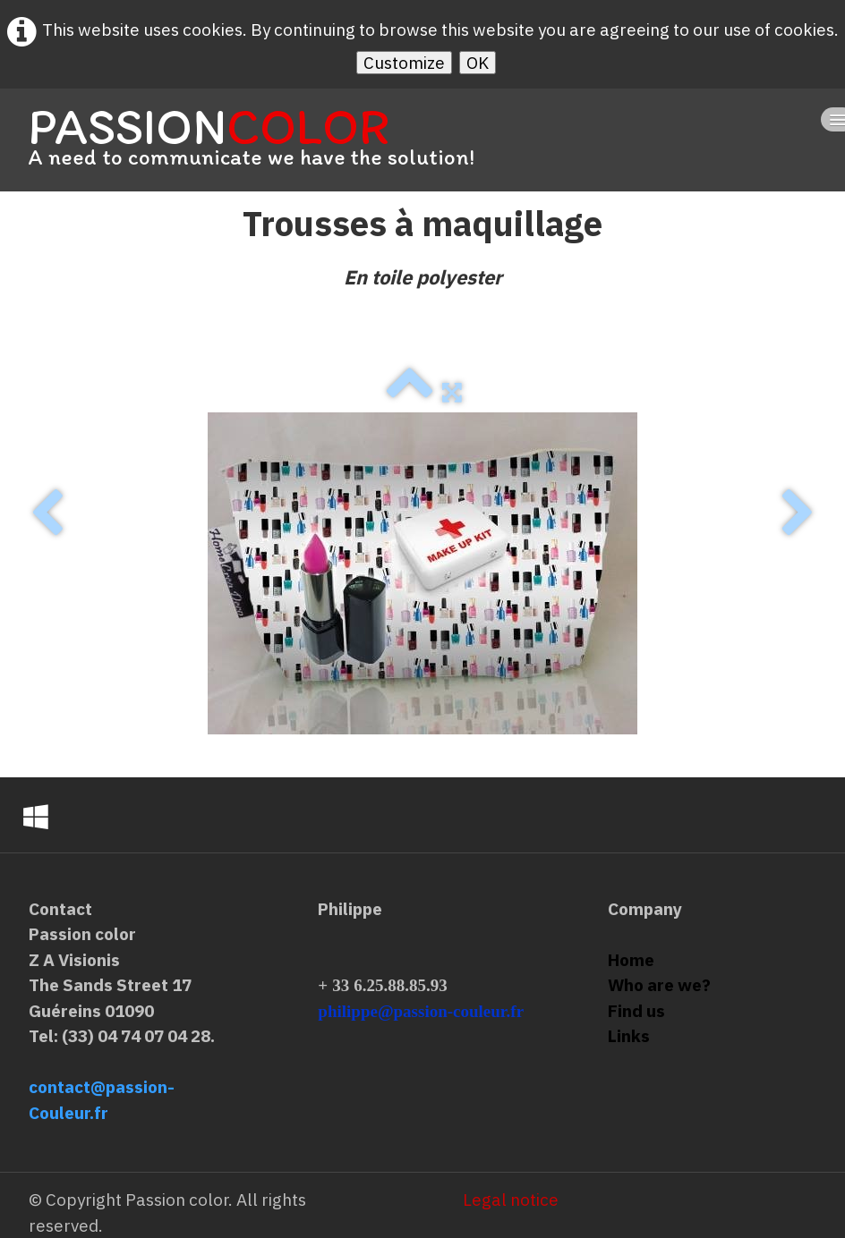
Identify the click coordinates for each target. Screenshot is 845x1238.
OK (477, 62)
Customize (404, 62)
